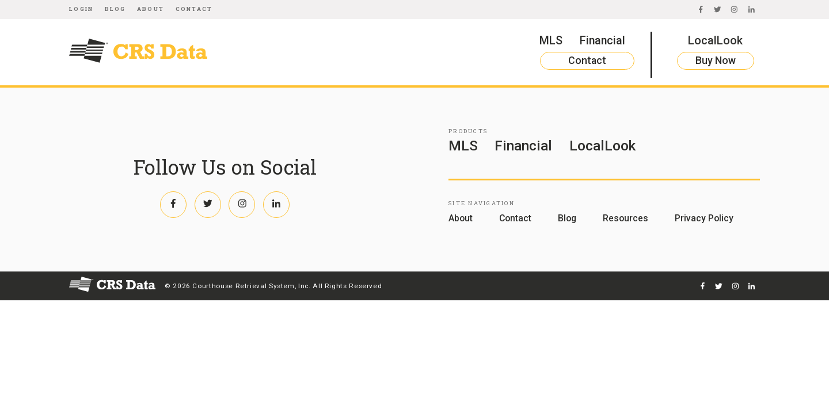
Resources (625, 218)
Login (81, 9)
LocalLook (715, 40)
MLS (550, 40)
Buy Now (715, 60)
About (150, 9)
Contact (194, 9)
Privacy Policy (704, 218)
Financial (602, 40)
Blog (115, 9)
